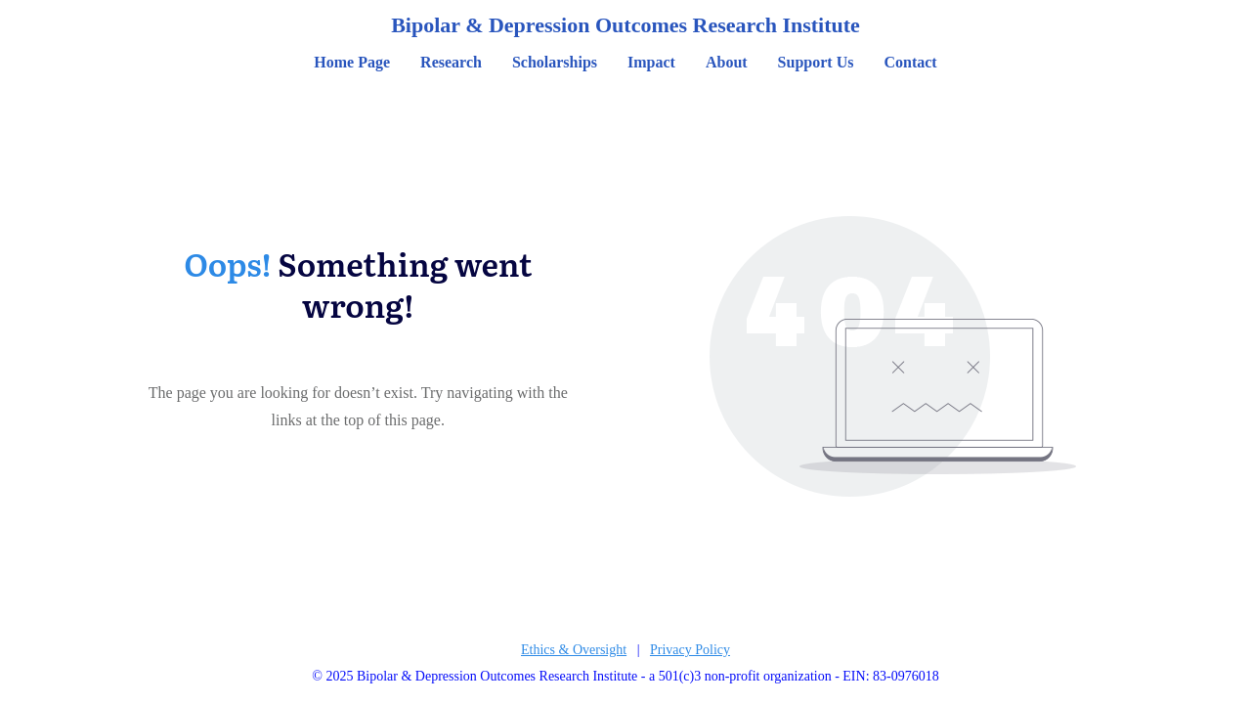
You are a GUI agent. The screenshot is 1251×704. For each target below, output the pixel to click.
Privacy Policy (690, 649)
